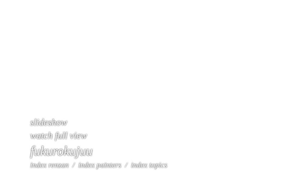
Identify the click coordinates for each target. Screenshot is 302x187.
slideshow (48, 122)
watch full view (58, 135)
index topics (149, 165)
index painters (99, 165)
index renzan (49, 165)
